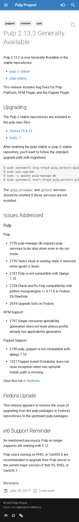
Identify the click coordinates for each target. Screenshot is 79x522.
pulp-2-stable (20, 71)
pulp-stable (18, 78)
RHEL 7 (15, 138)
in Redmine (31, 381)
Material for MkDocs (29, 507)
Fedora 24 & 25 (21, 131)
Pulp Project (20, 502)
